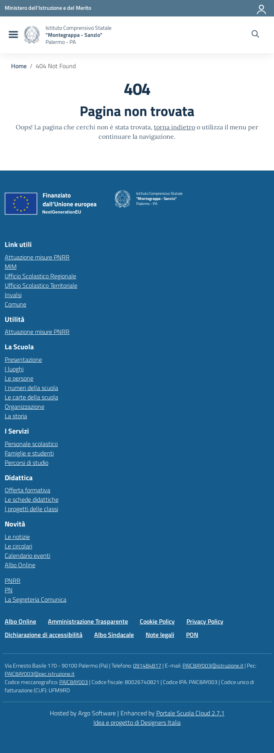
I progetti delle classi (31, 508)
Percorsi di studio (26, 462)
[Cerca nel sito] (255, 35)
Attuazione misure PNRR (37, 257)
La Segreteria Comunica (35, 599)
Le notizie (17, 536)
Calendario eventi (27, 555)
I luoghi (14, 369)
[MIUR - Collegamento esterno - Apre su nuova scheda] (48, 8)
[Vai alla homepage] (32, 35)
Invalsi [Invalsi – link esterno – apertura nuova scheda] (13, 294)
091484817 (147, 665)
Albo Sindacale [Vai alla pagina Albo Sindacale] (114, 634)
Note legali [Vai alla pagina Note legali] (160, 634)
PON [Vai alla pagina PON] (192, 634)
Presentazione (23, 359)
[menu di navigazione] (12, 35)
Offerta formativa (27, 490)
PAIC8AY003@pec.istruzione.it (40, 674)
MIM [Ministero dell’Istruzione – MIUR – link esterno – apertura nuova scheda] (10, 266)
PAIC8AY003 (73, 682)
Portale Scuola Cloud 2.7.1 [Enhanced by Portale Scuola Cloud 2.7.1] (190, 713)
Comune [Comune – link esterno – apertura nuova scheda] (15, 304)
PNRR (12, 580)
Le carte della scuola (31, 397)
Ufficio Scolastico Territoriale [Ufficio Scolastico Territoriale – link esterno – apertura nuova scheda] (41, 285)
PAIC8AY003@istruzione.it (213, 665)
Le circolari (18, 546)
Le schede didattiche (31, 499)
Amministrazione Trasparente (88, 621)
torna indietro (174, 127)
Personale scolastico (31, 443)
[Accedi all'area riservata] (261, 8)
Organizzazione (24, 406)
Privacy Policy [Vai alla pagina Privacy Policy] (204, 621)
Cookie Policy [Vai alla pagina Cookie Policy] (157, 621)
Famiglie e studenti (29, 453)
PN (9, 590)
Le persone (19, 378)
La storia (16, 416)
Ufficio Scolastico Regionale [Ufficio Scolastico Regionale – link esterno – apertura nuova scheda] (40, 276)
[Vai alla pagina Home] (19, 66)
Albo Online (20, 565)
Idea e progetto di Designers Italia (137, 722)
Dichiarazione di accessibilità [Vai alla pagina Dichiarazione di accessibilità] (43, 634)
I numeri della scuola (31, 387)
